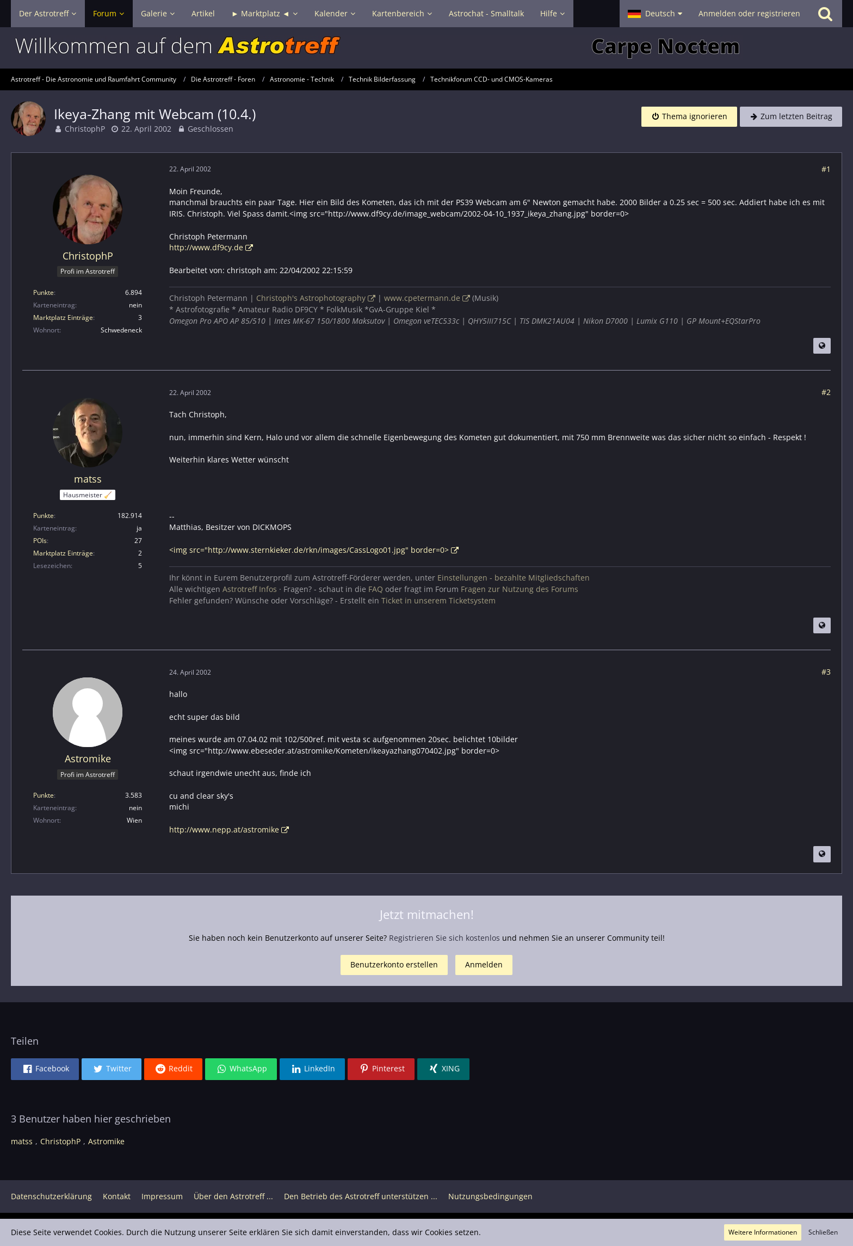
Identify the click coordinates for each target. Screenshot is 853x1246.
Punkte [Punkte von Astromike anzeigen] (43, 795)
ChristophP (85, 129)
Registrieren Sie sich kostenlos (444, 938)
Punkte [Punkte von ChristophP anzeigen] (43, 292)
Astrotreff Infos (249, 589)
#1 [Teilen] (826, 169)
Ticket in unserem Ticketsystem (438, 600)
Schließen (823, 1232)
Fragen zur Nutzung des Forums (519, 589)
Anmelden (484, 964)
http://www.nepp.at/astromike (224, 829)
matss (22, 1141)
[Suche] (825, 13)
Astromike (106, 1141)
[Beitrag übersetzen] (822, 346)
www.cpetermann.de (422, 298)
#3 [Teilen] (826, 672)
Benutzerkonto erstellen (394, 964)
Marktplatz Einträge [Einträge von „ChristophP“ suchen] (63, 317)
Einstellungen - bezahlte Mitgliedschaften (513, 577)
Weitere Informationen (762, 1232)
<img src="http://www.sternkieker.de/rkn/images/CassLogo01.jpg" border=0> (309, 550)
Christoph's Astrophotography (311, 298)
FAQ (375, 589)
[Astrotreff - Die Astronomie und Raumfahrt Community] (426, 48)
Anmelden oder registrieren (749, 13)
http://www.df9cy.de (206, 247)
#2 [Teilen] (826, 392)
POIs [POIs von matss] (40, 540)
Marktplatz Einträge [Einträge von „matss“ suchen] (63, 553)
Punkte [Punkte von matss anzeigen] (43, 515)
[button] (655, 13)
